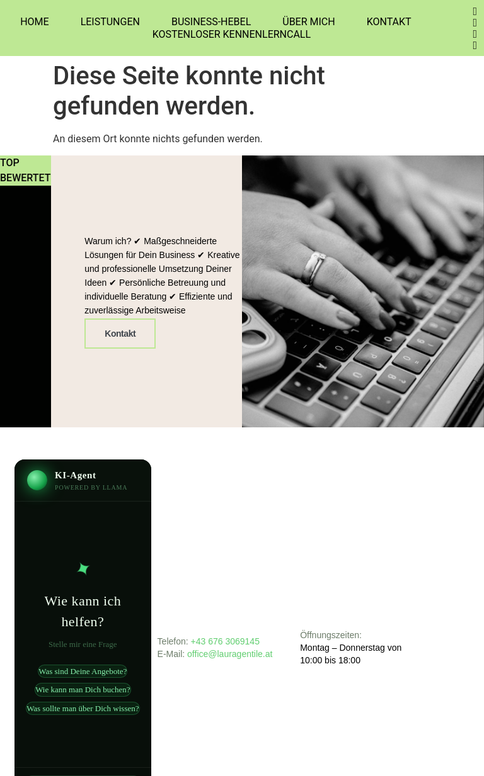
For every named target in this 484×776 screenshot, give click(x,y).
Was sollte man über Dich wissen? (82, 708)
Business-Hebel (211, 22)
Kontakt (389, 22)
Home (34, 22)
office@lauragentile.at (231, 654)
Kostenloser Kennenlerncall (232, 34)
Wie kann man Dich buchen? (82, 689)
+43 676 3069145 (225, 641)
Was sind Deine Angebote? (82, 671)
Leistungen (110, 22)
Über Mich (308, 22)
